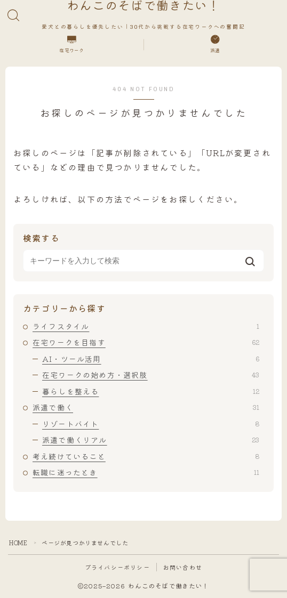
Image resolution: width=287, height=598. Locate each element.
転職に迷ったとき (146, 472)
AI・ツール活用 (150, 358)
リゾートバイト (150, 423)
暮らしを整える (150, 391)
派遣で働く (146, 407)
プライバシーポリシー (117, 567)
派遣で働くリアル (150, 439)
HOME (18, 542)
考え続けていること (146, 456)
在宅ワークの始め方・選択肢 (150, 374)
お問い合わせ (182, 567)
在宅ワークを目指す (146, 342)
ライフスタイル (146, 326)
